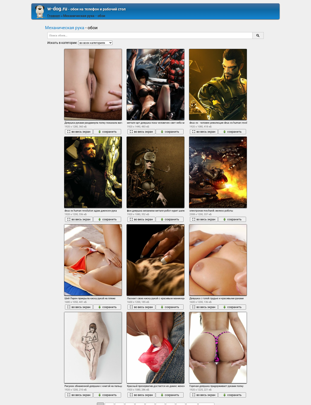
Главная (53, 16)
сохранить (107, 131)
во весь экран (79, 131)
